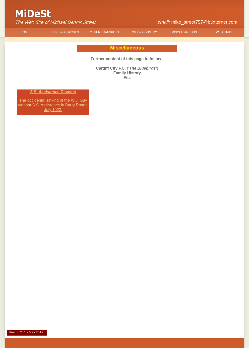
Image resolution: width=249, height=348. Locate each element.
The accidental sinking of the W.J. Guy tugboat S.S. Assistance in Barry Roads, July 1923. (53, 105)
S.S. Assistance (53, 92)
